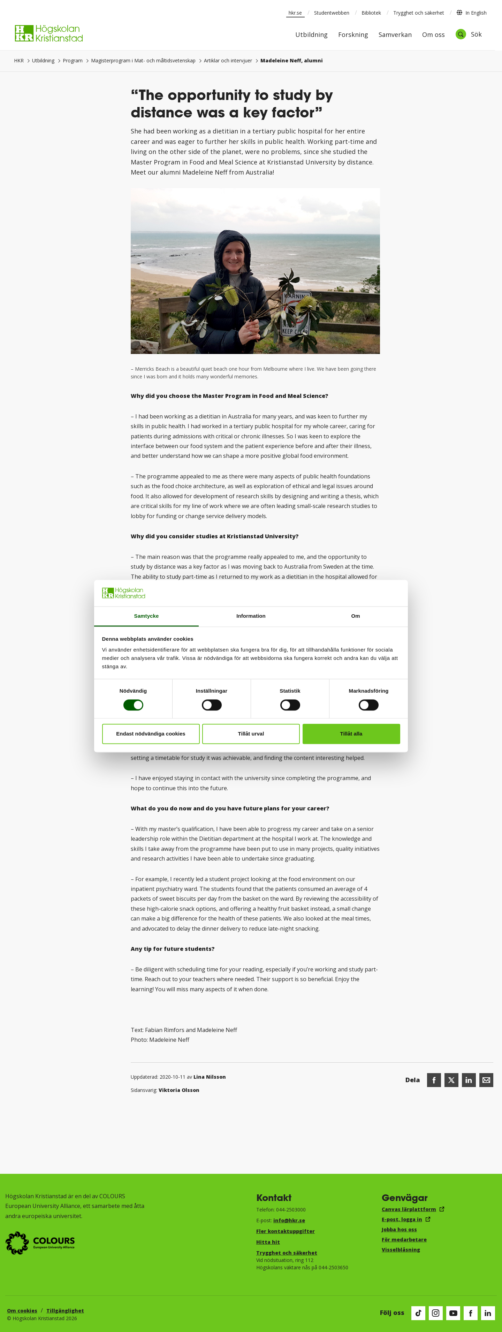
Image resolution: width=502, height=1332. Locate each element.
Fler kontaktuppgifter (285, 1231)
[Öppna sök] (468, 34)
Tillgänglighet (65, 1310)
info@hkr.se (289, 1220)
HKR (19, 60)
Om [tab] (355, 616)
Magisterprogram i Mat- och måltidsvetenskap (143, 60)
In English (471, 12)
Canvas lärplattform (409, 1209)
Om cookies (22, 1310)
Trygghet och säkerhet (418, 12)
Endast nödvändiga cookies (150, 734)
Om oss (433, 35)
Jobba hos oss (399, 1229)
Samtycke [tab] (146, 616)
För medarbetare (404, 1239)
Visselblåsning (401, 1249)
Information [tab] (251, 616)
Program (73, 60)
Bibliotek (371, 12)
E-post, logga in (402, 1219)
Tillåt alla (351, 734)
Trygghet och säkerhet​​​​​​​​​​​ (286, 1252)
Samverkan (395, 35)
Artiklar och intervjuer (228, 60)
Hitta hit (268, 1242)
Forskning (353, 35)
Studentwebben (331, 12)
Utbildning (311, 35)
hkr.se (295, 12)
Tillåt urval (251, 734)
